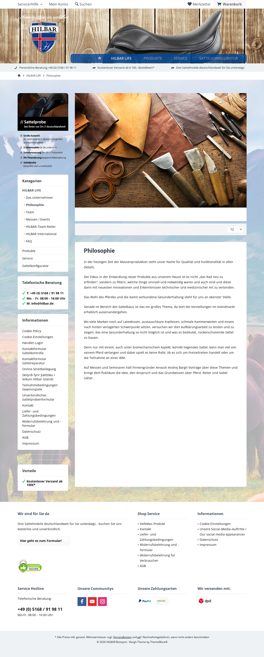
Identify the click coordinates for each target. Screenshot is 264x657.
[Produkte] (153, 58)
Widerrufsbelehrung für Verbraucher (157, 558)
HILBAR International (41, 234)
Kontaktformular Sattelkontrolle (34, 351)
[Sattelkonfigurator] (219, 58)
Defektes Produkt (152, 524)
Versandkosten (122, 637)
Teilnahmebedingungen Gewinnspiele (40, 387)
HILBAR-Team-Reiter (40, 227)
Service (27, 258)
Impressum (30, 443)
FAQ (28, 241)
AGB (25, 437)
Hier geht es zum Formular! (41, 541)
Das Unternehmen (39, 197)
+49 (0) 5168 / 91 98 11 (40, 609)
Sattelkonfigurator (35, 266)
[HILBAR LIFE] (122, 58)
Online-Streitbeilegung (39, 369)
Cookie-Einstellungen (37, 337)
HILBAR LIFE (31, 190)
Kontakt (27, 405)
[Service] (181, 58)
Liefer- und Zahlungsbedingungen (39, 413)
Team (29, 212)
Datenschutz (31, 431)
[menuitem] (230, 4)
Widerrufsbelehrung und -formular (41, 423)
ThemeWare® (159, 642)
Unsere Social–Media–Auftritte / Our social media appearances (223, 531)
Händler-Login (32, 343)
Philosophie (34, 205)
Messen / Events (37, 219)
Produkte (28, 251)
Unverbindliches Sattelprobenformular (38, 397)
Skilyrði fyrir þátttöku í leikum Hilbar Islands (38, 377)
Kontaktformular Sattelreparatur (34, 361)
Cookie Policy (31, 331)
